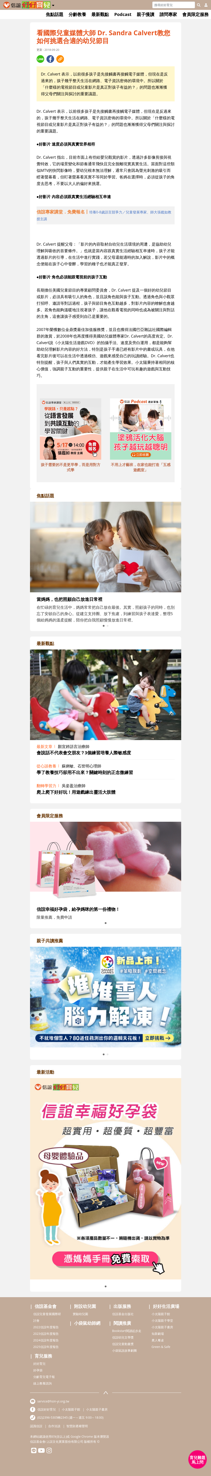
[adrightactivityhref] (105, 1178)
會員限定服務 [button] (195, 14)
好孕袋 (38, 1370)
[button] (53, 4)
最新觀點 (100, 14)
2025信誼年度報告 (46, 1347)
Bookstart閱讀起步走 (126, 1331)
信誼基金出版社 (123, 1314)
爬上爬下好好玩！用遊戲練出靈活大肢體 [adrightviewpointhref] (76, 792)
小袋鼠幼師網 (87, 1323)
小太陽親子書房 (162, 1327)
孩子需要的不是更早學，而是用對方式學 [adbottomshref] (70, 467)
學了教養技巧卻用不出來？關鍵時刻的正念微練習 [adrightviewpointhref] (85, 772)
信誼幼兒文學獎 (123, 1337)
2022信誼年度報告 (46, 1327)
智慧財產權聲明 (77, 1426)
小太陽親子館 (161, 1314)
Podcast (122, 14)
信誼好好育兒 (46, 1409)
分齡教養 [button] (77, 14)
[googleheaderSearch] (199, 5)
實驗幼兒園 (80, 1314)
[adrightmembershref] (105, 861)
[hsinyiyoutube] (41, 1452)
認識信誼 (36, 1426)
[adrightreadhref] (105, 996)
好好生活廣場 (166, 1306)
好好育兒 (39, 1364)
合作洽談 (54, 1426)
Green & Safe (161, 1347)
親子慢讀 (145, 14)
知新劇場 (158, 1334)
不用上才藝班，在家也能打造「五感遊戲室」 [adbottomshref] (140, 467)
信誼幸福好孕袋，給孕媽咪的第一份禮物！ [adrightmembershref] (78, 909)
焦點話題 (54, 14)
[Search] (173, 5)
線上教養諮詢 (42, 1383)
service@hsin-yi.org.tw (53, 1401)
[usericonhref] (204, 5)
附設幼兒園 (85, 1306)
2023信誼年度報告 (46, 1334)
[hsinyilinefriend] (34, 1452)
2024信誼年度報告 (46, 1340)
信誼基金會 (46, 1306)
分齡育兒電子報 (44, 1377)
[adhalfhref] (106, 215)
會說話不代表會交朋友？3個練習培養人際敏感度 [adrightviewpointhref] (84, 753)
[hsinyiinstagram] (49, 1452)
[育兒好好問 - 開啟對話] (197, 1459)
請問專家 (168, 14)
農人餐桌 (158, 1340)
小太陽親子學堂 (162, 1320)
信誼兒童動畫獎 (123, 1344)
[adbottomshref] (70, 429)
